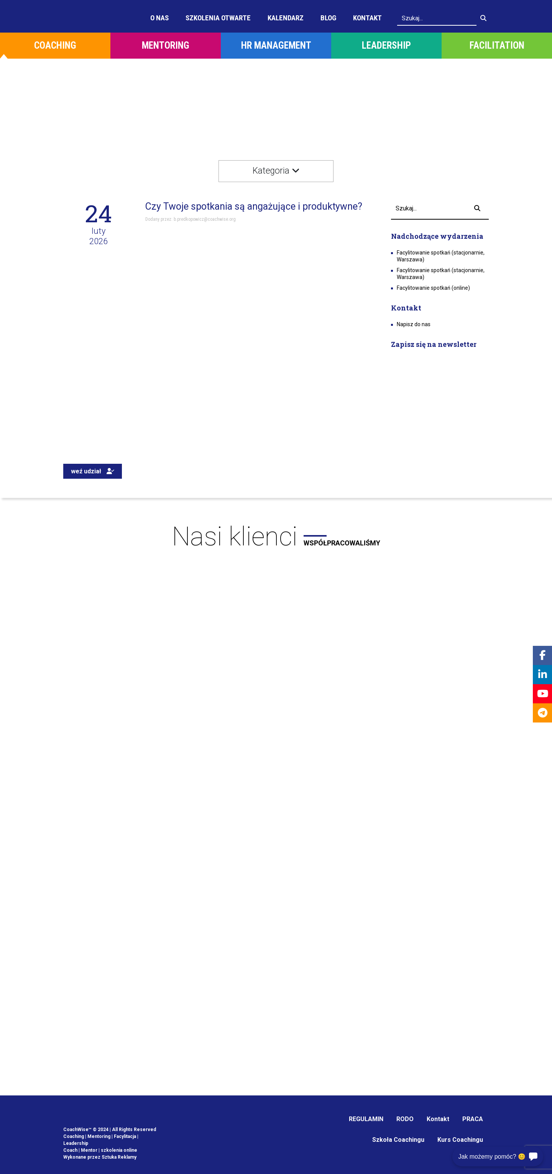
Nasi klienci (276, 536)
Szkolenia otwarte (218, 17)
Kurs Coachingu (460, 1139)
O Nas (159, 17)
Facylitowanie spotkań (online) (433, 288)
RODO (405, 1119)
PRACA (472, 1119)
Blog (328, 17)
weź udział (92, 471)
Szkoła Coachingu (398, 1139)
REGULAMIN (366, 1119)
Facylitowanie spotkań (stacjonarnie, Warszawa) (441, 256)
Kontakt (367, 17)
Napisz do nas (413, 324)
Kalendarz (286, 17)
